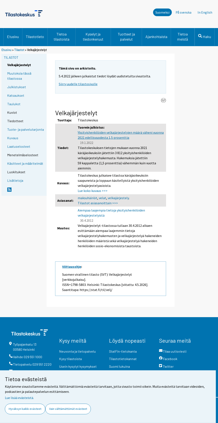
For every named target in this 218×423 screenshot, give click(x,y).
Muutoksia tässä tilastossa (19, 75)
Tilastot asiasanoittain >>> (98, 203)
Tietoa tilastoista (61, 36)
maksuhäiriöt (87, 198)
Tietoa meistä (182, 36)
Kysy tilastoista (70, 359)
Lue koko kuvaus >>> (93, 191)
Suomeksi (162, 12)
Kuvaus (12, 138)
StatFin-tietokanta (123, 351)
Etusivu (13, 36)
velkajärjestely (118, 198)
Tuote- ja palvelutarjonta (25, 129)
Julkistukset (16, 87)
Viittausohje (71, 266)
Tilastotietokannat (123, 359)
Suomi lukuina (119, 366)
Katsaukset (15, 95)
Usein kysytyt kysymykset (78, 366)
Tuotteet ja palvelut (126, 36)
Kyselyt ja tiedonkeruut (93, 36)
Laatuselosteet (18, 146)
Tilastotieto (35, 36)
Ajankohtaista (156, 36)
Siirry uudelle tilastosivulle (78, 84)
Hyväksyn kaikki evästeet (25, 409)
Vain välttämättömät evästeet (68, 409)
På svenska (183, 12)
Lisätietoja (15, 180)
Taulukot (13, 104)
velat (102, 198)
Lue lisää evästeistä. (19, 398)
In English (205, 12)
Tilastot (19, 50)
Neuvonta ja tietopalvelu (77, 351)
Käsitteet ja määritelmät (25, 163)
